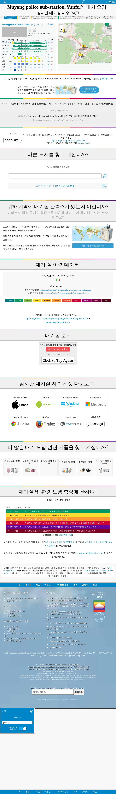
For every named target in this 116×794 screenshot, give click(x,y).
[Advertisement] (58, 343)
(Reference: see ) (58, 615)
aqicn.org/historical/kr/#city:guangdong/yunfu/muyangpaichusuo (56, 318)
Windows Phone (70, 434)
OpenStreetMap (99, 63)
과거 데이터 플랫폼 (13, 735)
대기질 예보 (10, 726)
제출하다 (79, 787)
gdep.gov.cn (106, 78)
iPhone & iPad (20, 434)
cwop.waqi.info (80, 718)
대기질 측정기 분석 (13, 711)
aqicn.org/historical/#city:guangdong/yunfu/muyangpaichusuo (65, 290)
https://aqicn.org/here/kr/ (58, 110)
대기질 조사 (11, 700)
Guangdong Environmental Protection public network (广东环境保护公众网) (58, 762)
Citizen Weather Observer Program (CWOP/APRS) (59, 759)
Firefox (45, 454)
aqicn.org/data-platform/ (58, 322)
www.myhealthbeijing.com (90, 648)
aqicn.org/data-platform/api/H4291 (68, 140)
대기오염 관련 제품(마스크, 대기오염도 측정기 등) (23, 729)
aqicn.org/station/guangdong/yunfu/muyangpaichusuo (67, 293)
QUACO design (55, 742)
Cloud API (96, 453)
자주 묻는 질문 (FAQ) (16, 716)
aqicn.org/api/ (83, 143)
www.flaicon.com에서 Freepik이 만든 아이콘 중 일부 (67, 728)
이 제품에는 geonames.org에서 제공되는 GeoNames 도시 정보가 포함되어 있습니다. (64, 708)
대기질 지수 (20, 25)
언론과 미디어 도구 (13, 695)
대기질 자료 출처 (12, 721)
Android (45, 434)
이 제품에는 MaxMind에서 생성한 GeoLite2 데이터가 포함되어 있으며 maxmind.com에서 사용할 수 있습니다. (68, 700)
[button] (80, 56)
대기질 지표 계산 (12, 723)
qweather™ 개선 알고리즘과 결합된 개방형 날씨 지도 (67, 713)
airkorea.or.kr (65, 629)
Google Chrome (20, 454)
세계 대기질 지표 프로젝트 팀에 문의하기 (22, 693)
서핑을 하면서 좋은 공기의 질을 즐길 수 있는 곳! (68, 739)
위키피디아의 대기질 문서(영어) (60, 637)
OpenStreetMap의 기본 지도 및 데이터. (65, 736)
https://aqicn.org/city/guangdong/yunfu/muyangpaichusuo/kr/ (58, 120)
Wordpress (70, 454)
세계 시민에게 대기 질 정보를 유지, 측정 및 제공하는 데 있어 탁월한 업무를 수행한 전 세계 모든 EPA (67, 694)
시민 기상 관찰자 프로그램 (60, 718)
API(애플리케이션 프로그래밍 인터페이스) (22, 733)
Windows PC (96, 434)
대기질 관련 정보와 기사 (15, 706)
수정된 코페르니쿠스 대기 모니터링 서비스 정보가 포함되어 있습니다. (67, 722)
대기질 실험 (10, 708)
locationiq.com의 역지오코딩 (61, 732)
